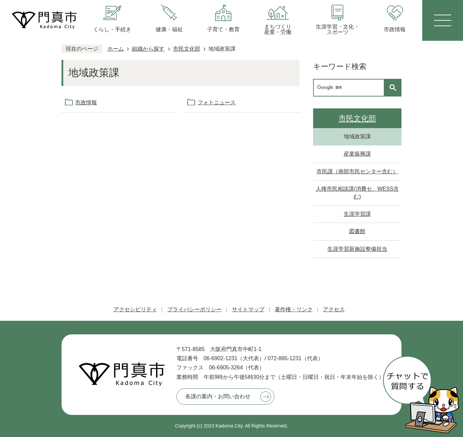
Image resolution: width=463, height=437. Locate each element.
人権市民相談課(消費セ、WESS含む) (357, 192)
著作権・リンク (294, 309)
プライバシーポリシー (194, 309)
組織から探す (148, 49)
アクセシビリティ (135, 309)
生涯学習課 (357, 214)
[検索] (350, 88)
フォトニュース (217, 102)
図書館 (357, 231)
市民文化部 (186, 49)
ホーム (115, 49)
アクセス (334, 309)
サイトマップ (248, 309)
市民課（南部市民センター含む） (357, 171)
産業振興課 (357, 154)
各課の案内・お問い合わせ (218, 396)
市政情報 (86, 102)
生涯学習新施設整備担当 (357, 249)
